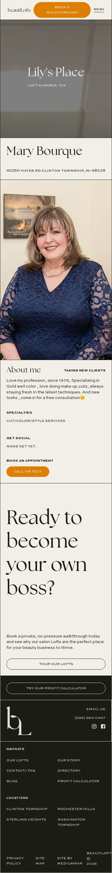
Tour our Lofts (56, 664)
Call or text (27, 471)
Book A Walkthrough (62, 9)
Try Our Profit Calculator (56, 688)
